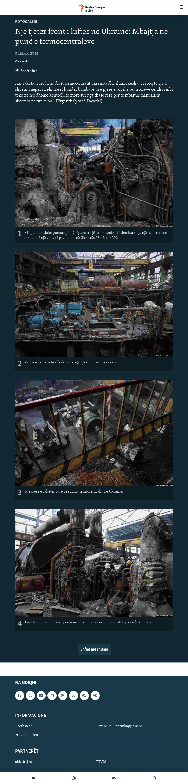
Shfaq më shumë (94, 649)
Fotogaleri (26, 22)
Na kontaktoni (26, 735)
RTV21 (101, 762)
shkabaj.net (24, 762)
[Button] (26, 72)
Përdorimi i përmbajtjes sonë (119, 726)
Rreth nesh (24, 726)
